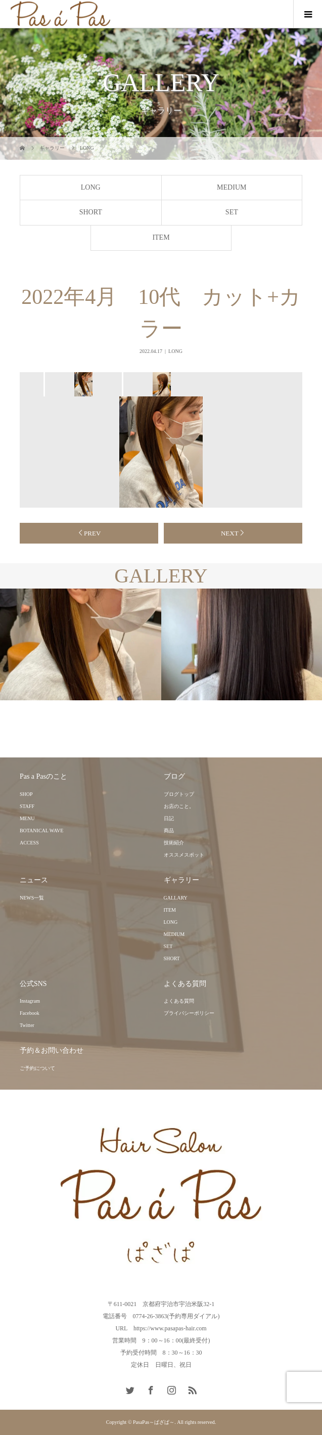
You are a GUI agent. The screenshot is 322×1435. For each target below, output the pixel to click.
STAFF (27, 806)
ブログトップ (179, 794)
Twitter (27, 1025)
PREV (92, 533)
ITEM (160, 237)
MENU (27, 818)
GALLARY (176, 898)
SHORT (90, 212)
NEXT (230, 533)
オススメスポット (184, 855)
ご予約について (37, 1068)
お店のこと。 (179, 806)
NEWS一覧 (32, 898)
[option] (82, 384)
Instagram (30, 1001)
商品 (169, 830)
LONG (91, 187)
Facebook (29, 1013)
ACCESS (29, 842)
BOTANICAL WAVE (42, 830)
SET (231, 212)
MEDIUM (231, 187)
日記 (169, 818)
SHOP (26, 794)
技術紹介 (174, 842)
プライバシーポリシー (189, 1013)
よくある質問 (179, 1001)
